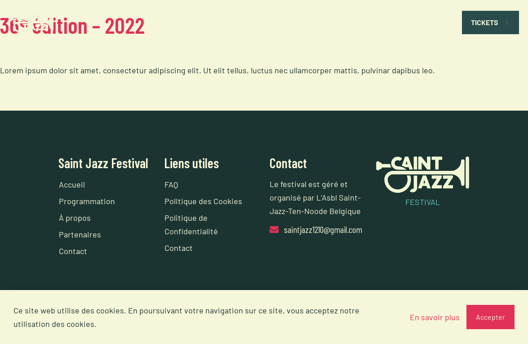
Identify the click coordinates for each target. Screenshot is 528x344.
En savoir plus (435, 317)
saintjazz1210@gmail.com (323, 229)
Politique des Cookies (203, 201)
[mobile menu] (436, 22)
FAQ (171, 184)
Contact (73, 251)
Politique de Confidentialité (191, 224)
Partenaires (80, 234)
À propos (75, 218)
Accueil (72, 184)
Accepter (490, 317)
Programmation (87, 201)
